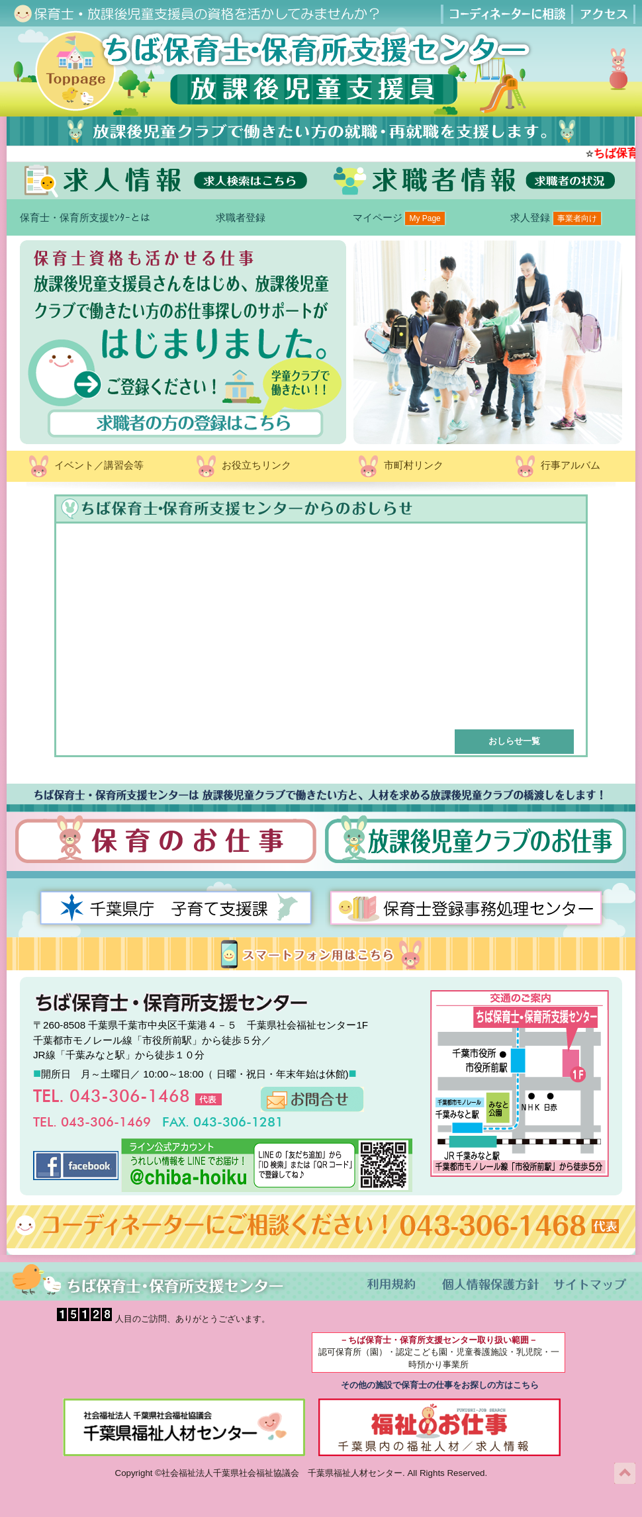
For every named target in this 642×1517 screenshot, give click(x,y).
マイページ (399, 218)
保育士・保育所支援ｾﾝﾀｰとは (85, 217)
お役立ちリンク (242, 466)
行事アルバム (556, 466)
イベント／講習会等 (85, 466)
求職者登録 (242, 217)
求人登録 (555, 218)
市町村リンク (399, 466)
